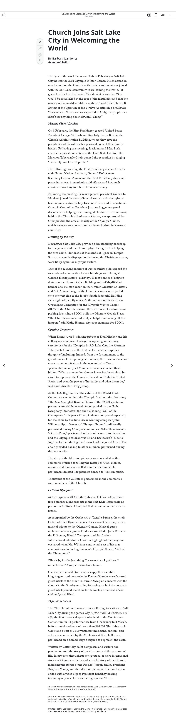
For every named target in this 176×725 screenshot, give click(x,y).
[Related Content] (163, 15)
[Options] (170, 15)
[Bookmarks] (156, 15)
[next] (172, 365)
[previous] (4, 365)
